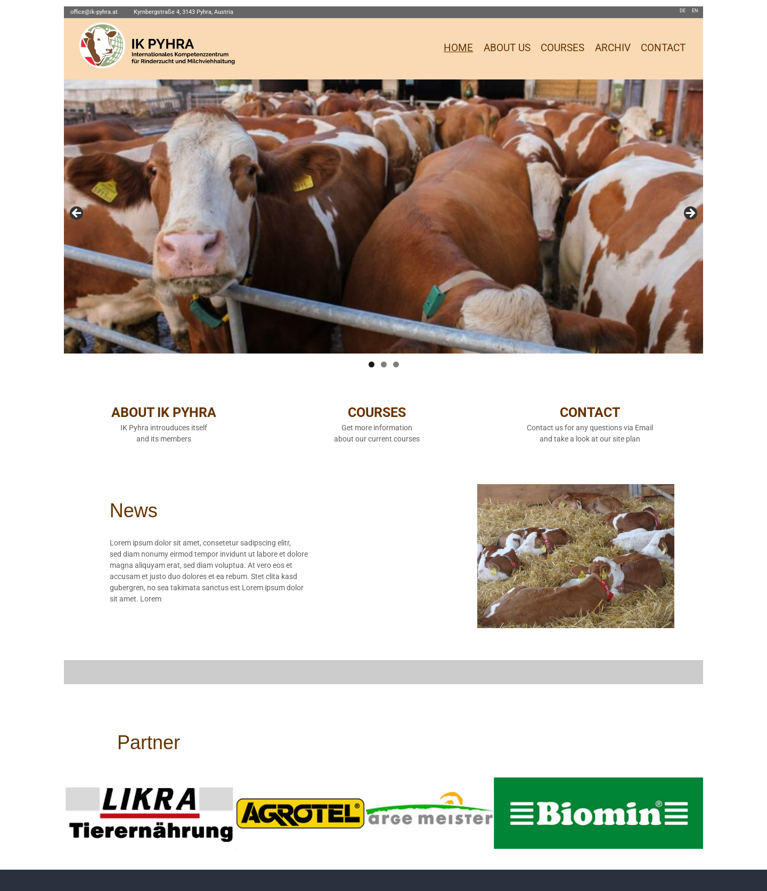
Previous (77, 214)
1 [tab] (371, 364)
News (134, 510)
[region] (383, 216)
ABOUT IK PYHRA (163, 412)
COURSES (562, 48)
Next (690, 214)
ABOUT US (507, 48)
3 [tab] (396, 364)
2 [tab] (384, 364)
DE (683, 10)
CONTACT (663, 48)
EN (695, 10)
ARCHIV (613, 48)
